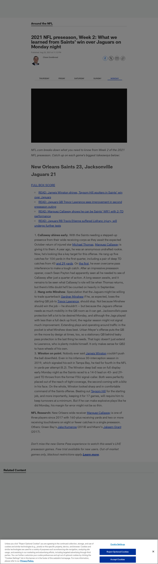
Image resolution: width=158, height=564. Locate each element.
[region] (79, 551)
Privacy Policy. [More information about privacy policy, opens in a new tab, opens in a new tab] (27, 561)
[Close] (153, 551)
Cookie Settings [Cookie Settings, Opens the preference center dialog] (117, 544)
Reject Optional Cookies (118, 552)
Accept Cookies (117, 559)
